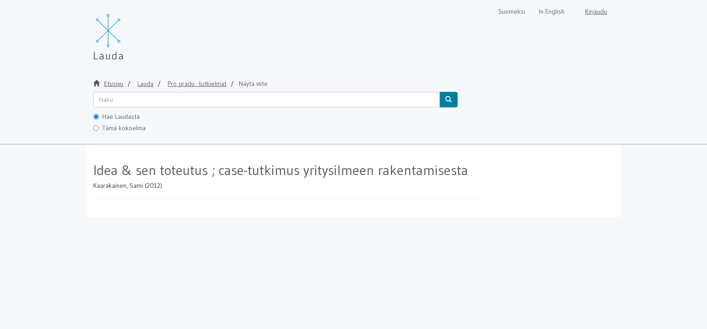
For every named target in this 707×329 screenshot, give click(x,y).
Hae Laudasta (116, 116)
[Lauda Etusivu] (127, 32)
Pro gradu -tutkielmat (197, 84)
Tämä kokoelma (119, 128)
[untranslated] (266, 99)
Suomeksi (511, 11)
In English (552, 11)
